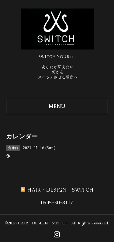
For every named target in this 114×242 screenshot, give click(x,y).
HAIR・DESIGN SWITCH (43, 223)
